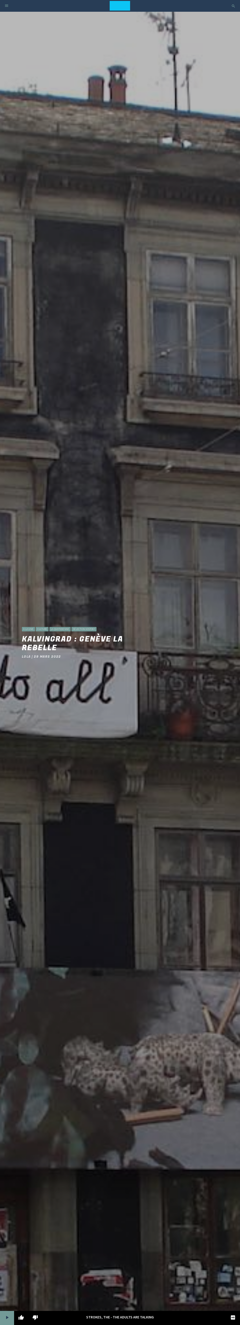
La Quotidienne (60, 629)
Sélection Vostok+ (84, 629)
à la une (28, 629)
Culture (42, 629)
